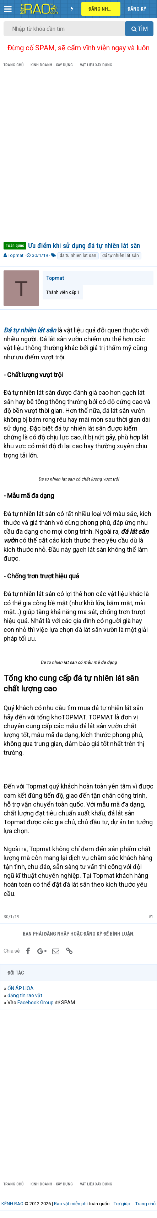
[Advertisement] (78, 156)
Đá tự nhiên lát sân (30, 330)
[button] (8, 9)
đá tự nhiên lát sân (120, 255)
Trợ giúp (122, 1203)
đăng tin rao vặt (24, 995)
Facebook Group (35, 1002)
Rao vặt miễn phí (71, 1203)
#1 (150, 916)
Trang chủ (145, 1203)
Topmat (15, 255)
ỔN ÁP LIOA (20, 988)
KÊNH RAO (12, 1203)
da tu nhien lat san (78, 255)
